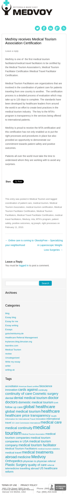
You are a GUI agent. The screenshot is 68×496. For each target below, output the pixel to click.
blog (7, 313)
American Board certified (29, 386)
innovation (41, 419)
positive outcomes (21, 223)
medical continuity (18, 428)
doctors (11, 402)
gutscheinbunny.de (14, 333)
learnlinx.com (11, 345)
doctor (53, 398)
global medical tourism (23, 411)
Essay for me (11, 321)
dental (9, 398)
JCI (13, 423)
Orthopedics (13, 461)
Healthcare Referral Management (21, 337)
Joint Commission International (27, 423)
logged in (24, 265)
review (8, 353)
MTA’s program (43, 219)
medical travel (13, 452)
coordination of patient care (18, 203)
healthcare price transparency (27, 415)
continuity (43, 390)
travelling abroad (29, 468)
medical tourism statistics (49, 449)
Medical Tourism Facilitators (21, 448)
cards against (28, 389)
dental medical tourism (30, 398)
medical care (51, 422)
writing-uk (10, 370)
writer (8, 366)
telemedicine (12, 468)
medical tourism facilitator (37, 445)
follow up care (14, 407)
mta (33, 219)
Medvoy (26, 219)
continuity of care (18, 393)
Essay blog (10, 317)
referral (50, 465)
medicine (24, 457)
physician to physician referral (39, 461)
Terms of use (9, 485)
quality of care (37, 465)
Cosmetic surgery (45, 393)
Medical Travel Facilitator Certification (35, 215)
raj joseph (35, 223)
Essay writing (11, 325)
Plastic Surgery (16, 465)
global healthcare (39, 406)
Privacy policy (29, 485)
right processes (49, 223)
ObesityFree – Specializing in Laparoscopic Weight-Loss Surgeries (49, 245)
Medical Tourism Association (33, 434)
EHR (56, 403)
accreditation (11, 386)
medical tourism (40, 203)
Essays (8, 329)
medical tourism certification (39, 207)
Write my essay (12, 361)
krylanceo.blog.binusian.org (18, 341)
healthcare (50, 411)
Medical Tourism (38, 199)
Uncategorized (12, 357)
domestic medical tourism (35, 402)
